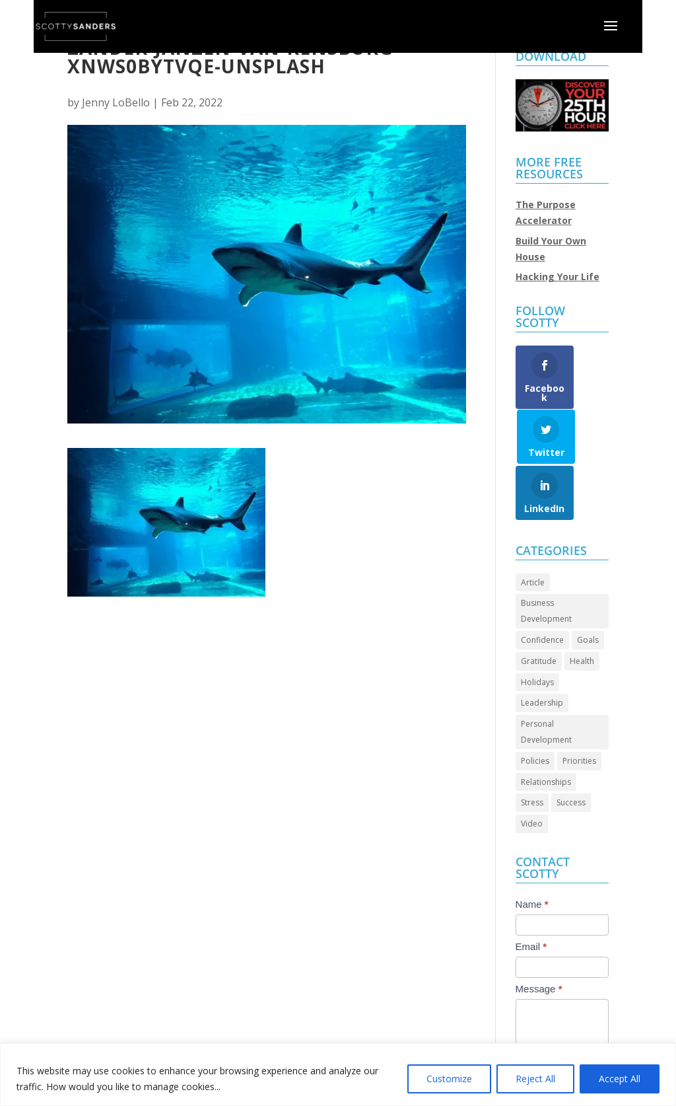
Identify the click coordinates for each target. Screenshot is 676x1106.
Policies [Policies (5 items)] (535, 715)
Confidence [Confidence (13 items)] (542, 594)
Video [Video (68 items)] (532, 778)
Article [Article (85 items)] (533, 536)
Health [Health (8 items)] (582, 615)
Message (539, 943)
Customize (449, 1078)
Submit (544, 1038)
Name (532, 858)
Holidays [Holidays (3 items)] (537, 636)
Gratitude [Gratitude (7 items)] (539, 615)
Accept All (619, 1078)
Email (531, 900)
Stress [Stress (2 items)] (532, 757)
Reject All (535, 1078)
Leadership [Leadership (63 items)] (542, 657)
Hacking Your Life (557, 276)
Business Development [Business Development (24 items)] (546, 565)
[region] (338, 1074)
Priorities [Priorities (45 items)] (579, 715)
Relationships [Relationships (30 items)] (546, 736)
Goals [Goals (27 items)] (588, 594)
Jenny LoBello (116, 102)
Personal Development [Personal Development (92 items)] (546, 686)
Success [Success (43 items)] (571, 757)
